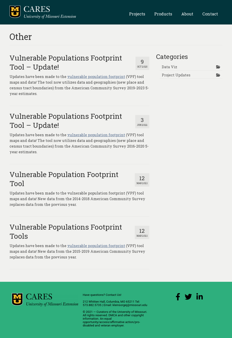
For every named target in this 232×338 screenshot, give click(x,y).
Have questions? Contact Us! (102, 295)
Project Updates (176, 75)
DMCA (113, 315)
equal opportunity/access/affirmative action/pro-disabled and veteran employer (111, 322)
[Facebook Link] (178, 298)
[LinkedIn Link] (199, 298)
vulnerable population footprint (96, 76)
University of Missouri (131, 312)
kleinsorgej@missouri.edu (130, 305)
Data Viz (169, 66)
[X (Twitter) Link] (188, 298)
